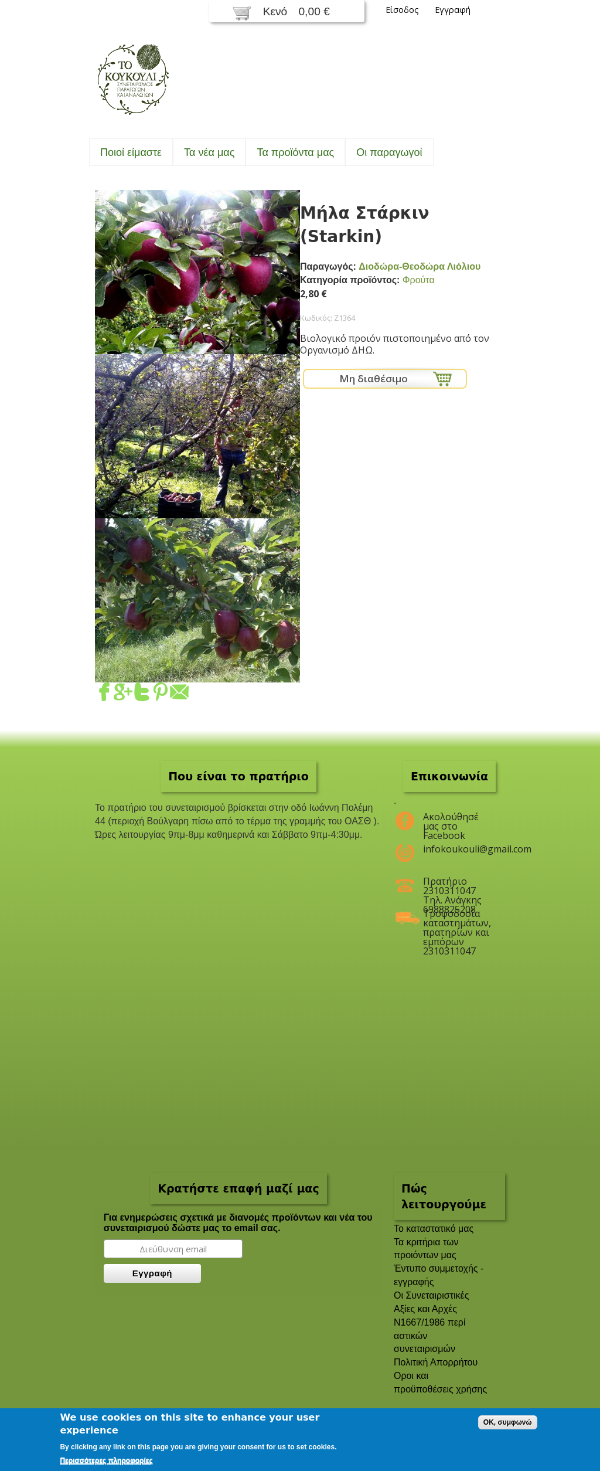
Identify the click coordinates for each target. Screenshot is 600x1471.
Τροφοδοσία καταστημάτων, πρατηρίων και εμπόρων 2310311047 (456, 918)
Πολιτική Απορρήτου (436, 1362)
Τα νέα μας (209, 152)
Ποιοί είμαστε (131, 152)
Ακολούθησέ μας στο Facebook (451, 821)
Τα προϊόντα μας (295, 152)
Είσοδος (402, 9)
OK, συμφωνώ (507, 1422)
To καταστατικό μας (433, 1229)
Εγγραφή (453, 9)
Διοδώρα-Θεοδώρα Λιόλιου (419, 266)
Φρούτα (419, 280)
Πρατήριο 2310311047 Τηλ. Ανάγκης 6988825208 (452, 886)
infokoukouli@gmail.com (456, 848)
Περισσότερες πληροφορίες (106, 1460)
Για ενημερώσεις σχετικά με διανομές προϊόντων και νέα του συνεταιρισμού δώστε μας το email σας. (238, 1222)
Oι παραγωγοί (389, 152)
